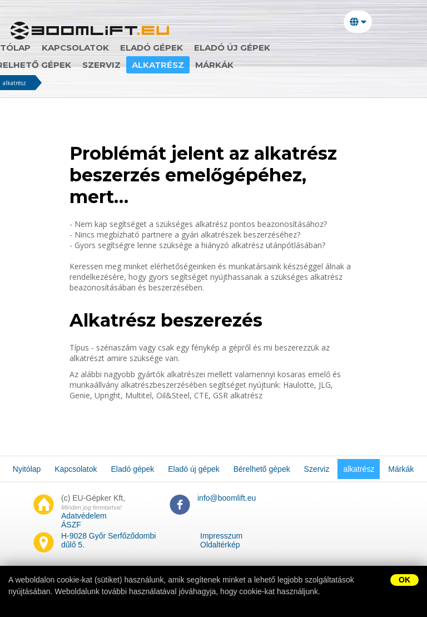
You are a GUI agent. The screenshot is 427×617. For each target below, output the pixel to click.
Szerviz (36, 65)
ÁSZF (71, 524)
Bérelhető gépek (356, 47)
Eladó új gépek (264, 47)
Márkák (149, 65)
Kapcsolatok (107, 47)
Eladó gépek (183, 47)
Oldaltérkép (220, 544)
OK (404, 579)
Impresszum (221, 535)
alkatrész (92, 65)
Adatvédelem (84, 515)
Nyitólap (39, 47)
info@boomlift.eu (226, 497)
